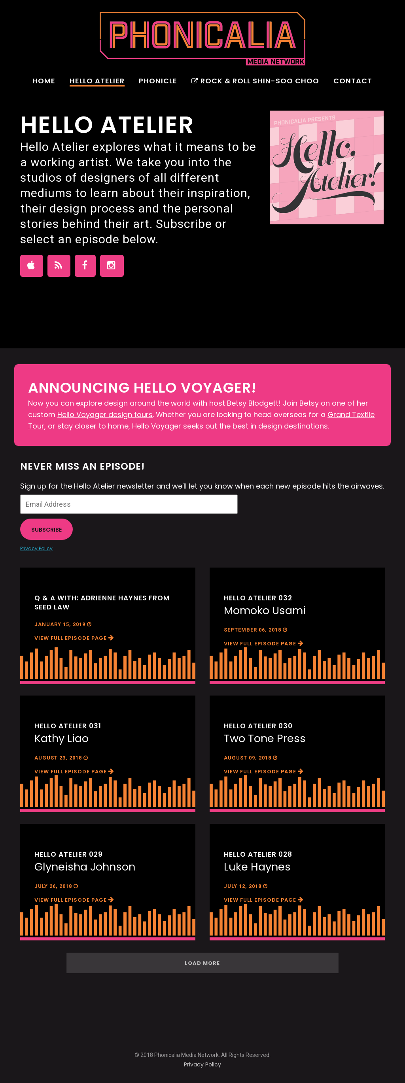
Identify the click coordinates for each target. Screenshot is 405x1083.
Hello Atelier (97, 81)
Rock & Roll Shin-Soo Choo (255, 81)
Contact (352, 81)
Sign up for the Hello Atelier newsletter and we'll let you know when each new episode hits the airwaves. (202, 486)
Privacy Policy (36, 548)
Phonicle (158, 81)
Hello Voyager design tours (105, 414)
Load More (202, 963)
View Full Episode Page (74, 638)
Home (43, 81)
